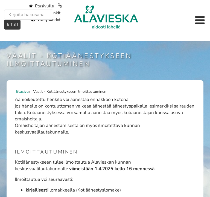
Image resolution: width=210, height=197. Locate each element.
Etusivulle (41, 6)
